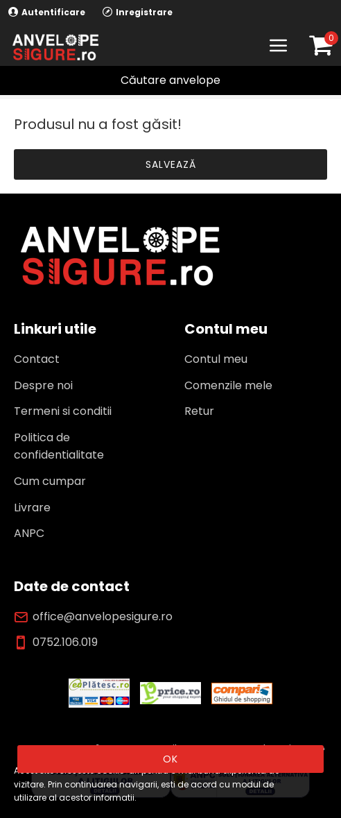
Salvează (171, 164)
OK (170, 759)
